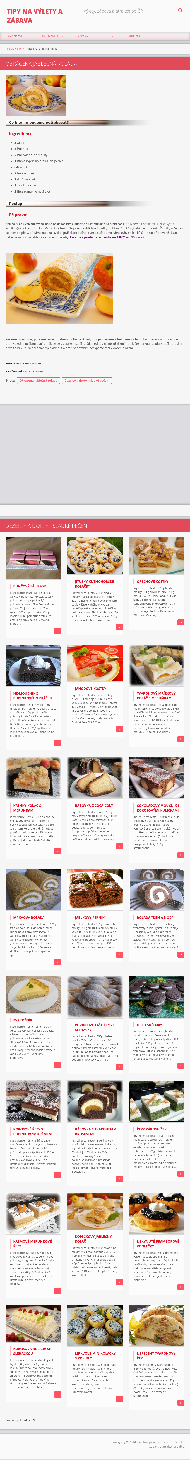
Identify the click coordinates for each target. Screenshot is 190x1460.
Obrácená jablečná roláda (38, 382)
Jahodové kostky (90, 689)
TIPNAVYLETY (14, 49)
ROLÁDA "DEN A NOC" (155, 918)
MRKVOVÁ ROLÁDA (28, 918)
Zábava (83, 37)
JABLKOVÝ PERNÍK (90, 918)
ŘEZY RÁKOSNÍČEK (152, 1130)
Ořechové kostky (152, 582)
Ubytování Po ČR (51, 37)
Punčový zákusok (29, 587)
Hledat (180, 10)
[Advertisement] (95, 434)
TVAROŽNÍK (22, 1021)
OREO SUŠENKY (149, 1026)
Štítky (10, 382)
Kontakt (134, 37)
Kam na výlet (16, 37)
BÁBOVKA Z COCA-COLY (94, 806)
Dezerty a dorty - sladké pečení (86, 382)
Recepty (108, 37)
